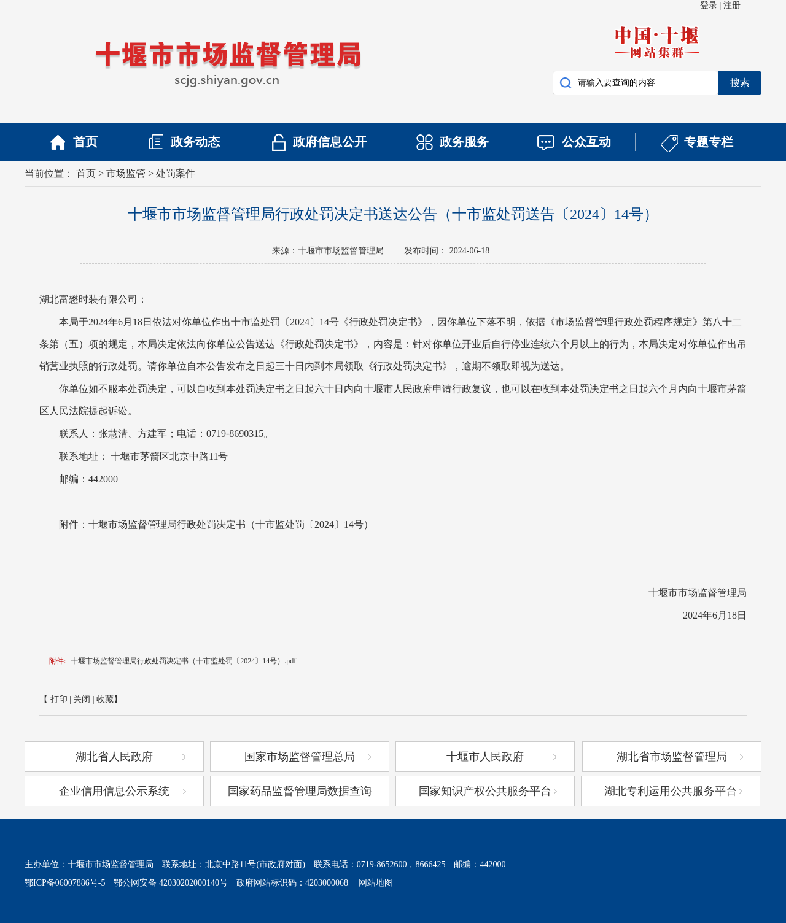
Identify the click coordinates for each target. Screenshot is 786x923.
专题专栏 (708, 142)
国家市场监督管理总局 (299, 757)
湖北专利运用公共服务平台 (670, 791)
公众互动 (586, 142)
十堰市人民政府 (485, 757)
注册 (732, 5)
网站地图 (371, 882)
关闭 (81, 699)
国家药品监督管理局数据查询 (300, 791)
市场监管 (126, 173)
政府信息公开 (330, 142)
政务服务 (464, 142)
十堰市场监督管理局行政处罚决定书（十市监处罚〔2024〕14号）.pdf (183, 661)
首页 (85, 142)
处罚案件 (175, 173)
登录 (708, 5)
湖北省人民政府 (114, 757)
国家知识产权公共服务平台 (485, 791)
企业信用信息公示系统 (114, 791)
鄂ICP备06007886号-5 (65, 882)
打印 (59, 699)
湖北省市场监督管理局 (672, 757)
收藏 (105, 699)
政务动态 (195, 142)
